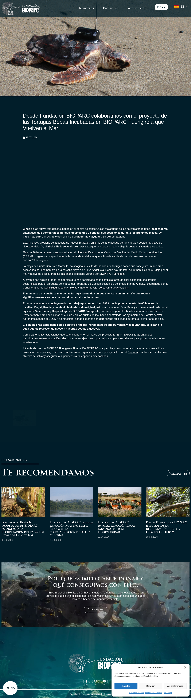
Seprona (133, 352)
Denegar (150, 686)
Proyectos (110, 8)
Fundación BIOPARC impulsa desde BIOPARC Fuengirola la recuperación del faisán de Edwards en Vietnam (22, 529)
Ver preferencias (175, 686)
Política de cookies (136, 693)
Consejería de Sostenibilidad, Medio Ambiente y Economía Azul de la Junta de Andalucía (76, 287)
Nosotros (86, 8)
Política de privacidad (153, 693)
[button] (185, 667)
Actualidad (135, 8)
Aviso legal (168, 693)
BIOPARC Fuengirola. (112, 273)
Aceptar (126, 686)
